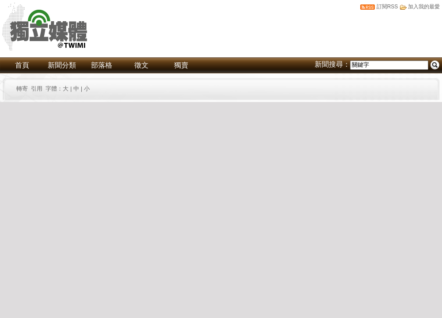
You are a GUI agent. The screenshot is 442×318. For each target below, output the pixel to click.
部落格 (101, 65)
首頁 (22, 65)
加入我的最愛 (424, 7)
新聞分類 (62, 65)
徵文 (141, 65)
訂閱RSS (387, 7)
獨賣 (181, 65)
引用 (36, 88)
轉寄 (23, 88)
